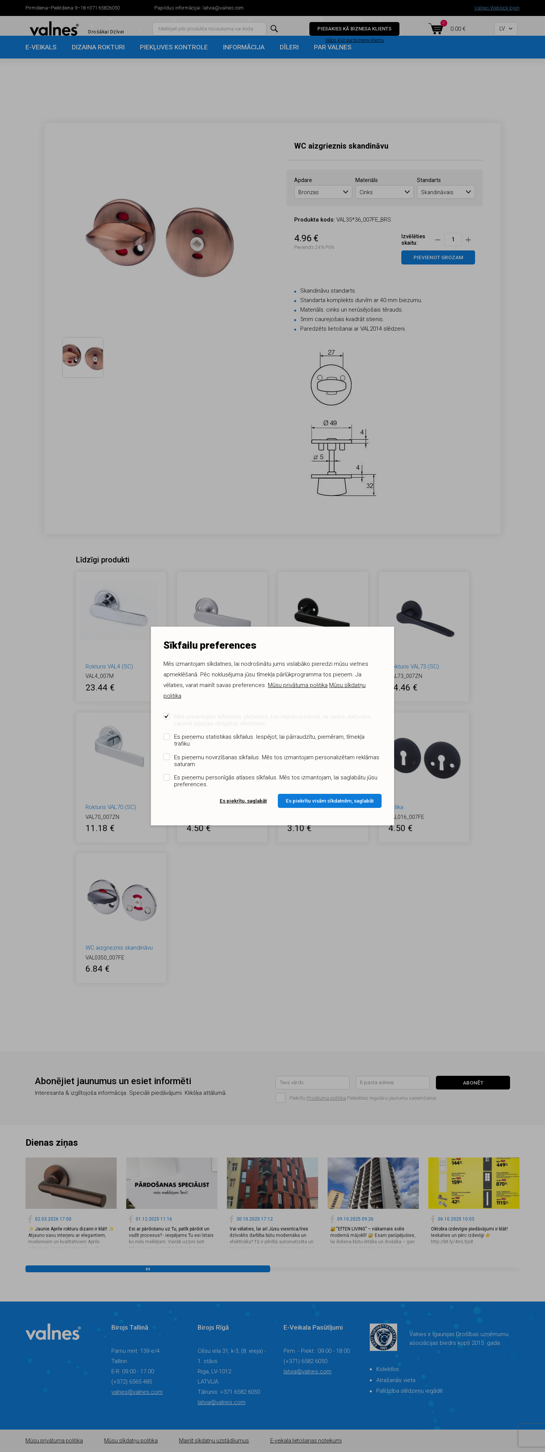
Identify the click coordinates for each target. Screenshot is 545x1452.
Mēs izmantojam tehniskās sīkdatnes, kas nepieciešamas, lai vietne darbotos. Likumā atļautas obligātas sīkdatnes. (273, 720)
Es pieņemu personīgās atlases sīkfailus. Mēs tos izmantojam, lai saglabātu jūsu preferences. (275, 781)
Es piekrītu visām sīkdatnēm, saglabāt (330, 801)
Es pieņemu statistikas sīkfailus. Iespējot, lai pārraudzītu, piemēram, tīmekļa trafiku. (269, 740)
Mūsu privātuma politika (298, 685)
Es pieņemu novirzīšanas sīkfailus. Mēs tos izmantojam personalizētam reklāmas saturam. (276, 761)
